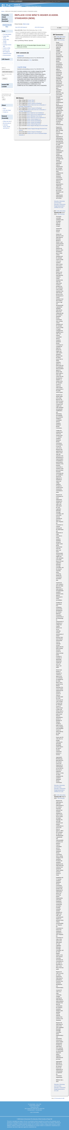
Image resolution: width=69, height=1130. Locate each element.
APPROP (56, 207)
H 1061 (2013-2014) (60, 36)
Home (2, 11)
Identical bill (20, 55)
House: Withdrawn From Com (34, 116)
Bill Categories (6, 51)
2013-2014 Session (39, 27)
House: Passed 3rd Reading (34, 122)
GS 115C (61, 207)
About (4, 108)
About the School (42, 1)
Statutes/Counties (7, 53)
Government (62, 204)
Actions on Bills (6, 48)
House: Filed (31, 100)
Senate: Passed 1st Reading (34, 131)
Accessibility (36, 1112)
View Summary (61, 40)
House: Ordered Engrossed (34, 124)
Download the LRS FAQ (7, 25)
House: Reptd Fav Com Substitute (35, 112)
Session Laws (6, 50)
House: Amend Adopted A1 (34, 119)
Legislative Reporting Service (33, 6)
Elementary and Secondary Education (59, 203)
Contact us (5, 112)
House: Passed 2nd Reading (34, 120)
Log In (31, 1112)
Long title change (21, 67)
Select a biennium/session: (6, 68)
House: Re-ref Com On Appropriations (36, 114)
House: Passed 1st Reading (35, 103)
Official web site (7, 121)
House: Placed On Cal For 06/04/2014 (36, 117)
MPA (55, 1)
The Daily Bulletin (7, 34)
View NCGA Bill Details (21, 27)
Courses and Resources (47, 1)
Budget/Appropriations (59, 206)
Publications (59, 1)
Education (56, 201)
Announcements (7, 55)
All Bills (4, 43)
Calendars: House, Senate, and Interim (6, 126)
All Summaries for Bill (59, 1098)
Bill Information (7, 123)
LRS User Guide (7, 110)
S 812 (30, 60)
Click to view (26, 24)
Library (52, 1)
